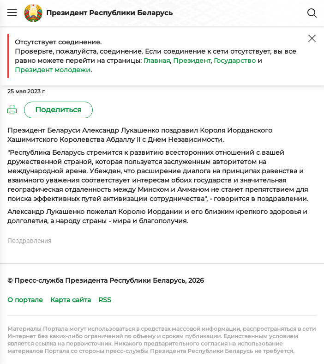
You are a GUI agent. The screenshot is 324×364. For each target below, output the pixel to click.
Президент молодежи (52, 70)
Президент (191, 60)
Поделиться (58, 109)
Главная (157, 60)
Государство (235, 60)
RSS (104, 300)
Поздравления (29, 240)
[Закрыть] (312, 38)
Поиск (312, 13)
